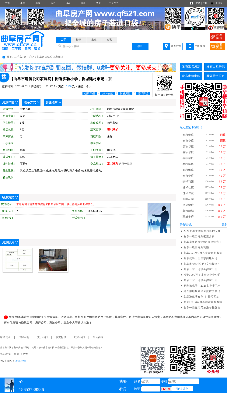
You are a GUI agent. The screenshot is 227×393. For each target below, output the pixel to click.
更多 (224, 224)
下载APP (113, 3)
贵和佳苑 (188, 187)
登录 (198, 3)
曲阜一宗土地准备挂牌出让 (200, 269)
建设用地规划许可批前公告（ (201, 291)
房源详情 (8, 102)
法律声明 (24, 337)
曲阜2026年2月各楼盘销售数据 (202, 302)
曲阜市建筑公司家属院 (50, 56)
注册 (205, 3)
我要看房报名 (216, 76)
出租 (38, 3)
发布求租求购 (191, 76)
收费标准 (61, 337)
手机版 (218, 3)
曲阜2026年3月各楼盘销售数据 (202, 252)
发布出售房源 (191, 66)
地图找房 (176, 46)
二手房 (18, 56)
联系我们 (79, 337)
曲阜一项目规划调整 (196, 247)
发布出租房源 (216, 66)
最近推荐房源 (189, 127)
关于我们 (42, 337)
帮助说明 (5, 337)
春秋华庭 (188, 134)
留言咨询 (98, 337)
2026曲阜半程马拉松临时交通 (202, 231)
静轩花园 (188, 181)
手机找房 (199, 46)
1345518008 (20, 360)
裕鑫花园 (188, 199)
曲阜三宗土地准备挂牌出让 (200, 280)
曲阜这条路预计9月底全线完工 (202, 242)
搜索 (140, 46)
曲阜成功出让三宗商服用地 (200, 258)
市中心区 (29, 56)
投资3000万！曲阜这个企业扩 (202, 274)
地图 (53, 3)
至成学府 (188, 205)
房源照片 (52, 102)
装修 (98, 3)
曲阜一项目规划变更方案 (199, 236)
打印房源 (143, 93)
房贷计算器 (125, 163)
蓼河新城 (188, 210)
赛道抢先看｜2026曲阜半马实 (202, 285)
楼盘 (68, 3)
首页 (7, 3)
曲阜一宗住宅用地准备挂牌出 (201, 307)
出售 (22, 3)
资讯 (83, 3)
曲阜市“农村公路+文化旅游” (201, 263)
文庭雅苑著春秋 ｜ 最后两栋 (201, 296)
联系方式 (30, 102)
